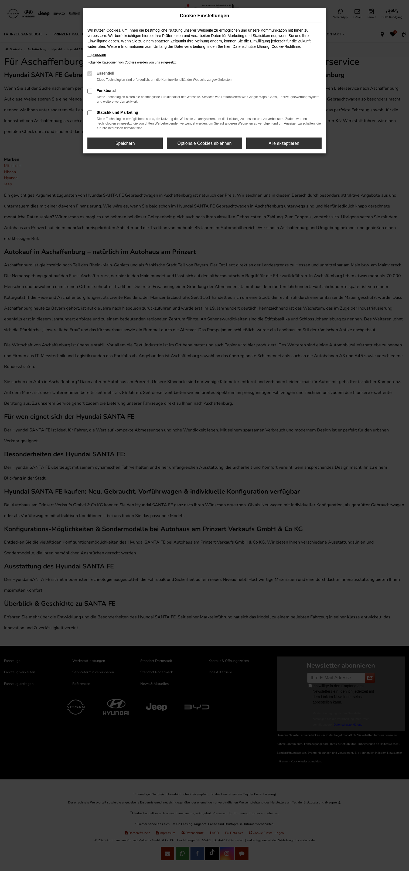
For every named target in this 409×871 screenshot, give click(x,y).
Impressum (96, 54)
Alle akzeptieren (283, 143)
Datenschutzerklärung (251, 46)
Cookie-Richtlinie (285, 46)
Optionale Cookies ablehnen (204, 143)
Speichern (125, 143)
